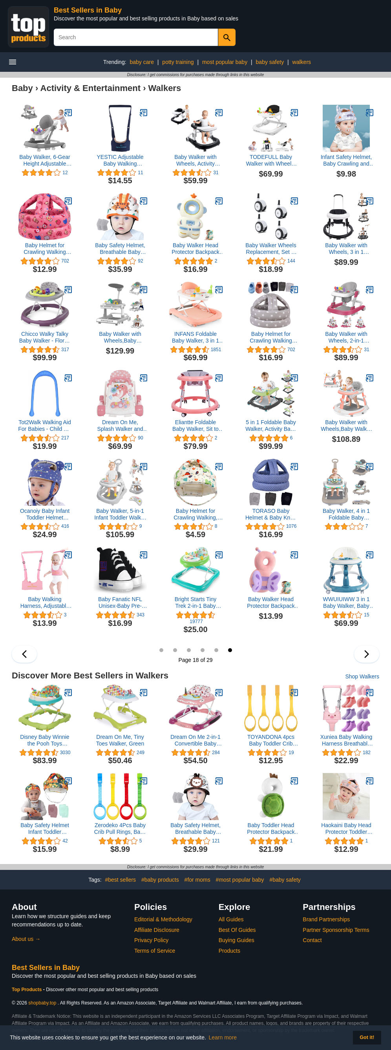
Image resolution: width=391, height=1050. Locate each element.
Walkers (164, 88)
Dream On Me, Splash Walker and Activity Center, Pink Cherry (120, 425)
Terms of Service (154, 951)
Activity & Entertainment (90, 88)
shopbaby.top (42, 1003)
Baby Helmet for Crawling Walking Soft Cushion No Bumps (45, 248)
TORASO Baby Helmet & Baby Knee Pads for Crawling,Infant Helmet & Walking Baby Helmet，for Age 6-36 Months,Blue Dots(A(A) (270, 514)
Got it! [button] (367, 1037)
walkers (301, 62)
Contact (312, 940)
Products (229, 951)
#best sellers (120, 880)
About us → (26, 939)
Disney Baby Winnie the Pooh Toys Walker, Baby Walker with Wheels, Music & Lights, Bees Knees (44, 740)
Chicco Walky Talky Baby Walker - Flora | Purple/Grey (45, 337)
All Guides (231, 919)
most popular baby (224, 62)
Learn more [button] (223, 1037)
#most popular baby (240, 880)
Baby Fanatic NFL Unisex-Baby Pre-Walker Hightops (120, 602)
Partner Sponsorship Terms (336, 930)
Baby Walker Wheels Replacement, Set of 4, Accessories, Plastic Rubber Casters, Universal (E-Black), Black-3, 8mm (270, 248)
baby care (141, 62)
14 (175, 650)
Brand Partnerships (326, 919)
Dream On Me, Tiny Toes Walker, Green (120, 740)
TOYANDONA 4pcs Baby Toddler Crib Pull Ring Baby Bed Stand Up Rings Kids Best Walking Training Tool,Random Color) (271, 740)
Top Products (27, 989)
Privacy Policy (151, 940)
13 (161, 650)
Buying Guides (236, 940)
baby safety (270, 62)
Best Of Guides (237, 930)
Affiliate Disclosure (156, 930)
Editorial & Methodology (163, 919)
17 (216, 650)
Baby (22, 88)
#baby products (160, 880)
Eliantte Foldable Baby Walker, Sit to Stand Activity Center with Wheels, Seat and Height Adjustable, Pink (195, 425)
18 (230, 650)
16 (202, 650)
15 (189, 650)
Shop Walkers (362, 676)
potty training (178, 62)
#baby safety (284, 880)
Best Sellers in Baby (88, 10)
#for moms (197, 880)
